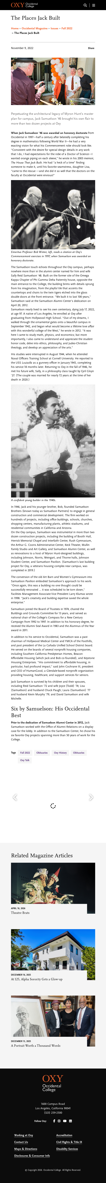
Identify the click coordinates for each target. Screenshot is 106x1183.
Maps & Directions (25, 1149)
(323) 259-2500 (53, 1112)
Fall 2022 (66, 28)
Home (14, 28)
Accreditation (64, 1135)
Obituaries (42, 753)
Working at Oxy (23, 1135)
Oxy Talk (24, 760)
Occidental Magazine (34, 28)
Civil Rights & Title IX (69, 1142)
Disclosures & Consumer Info (32, 1155)
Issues (54, 28)
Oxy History (60, 753)
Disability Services (67, 1149)
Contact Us (21, 1142)
